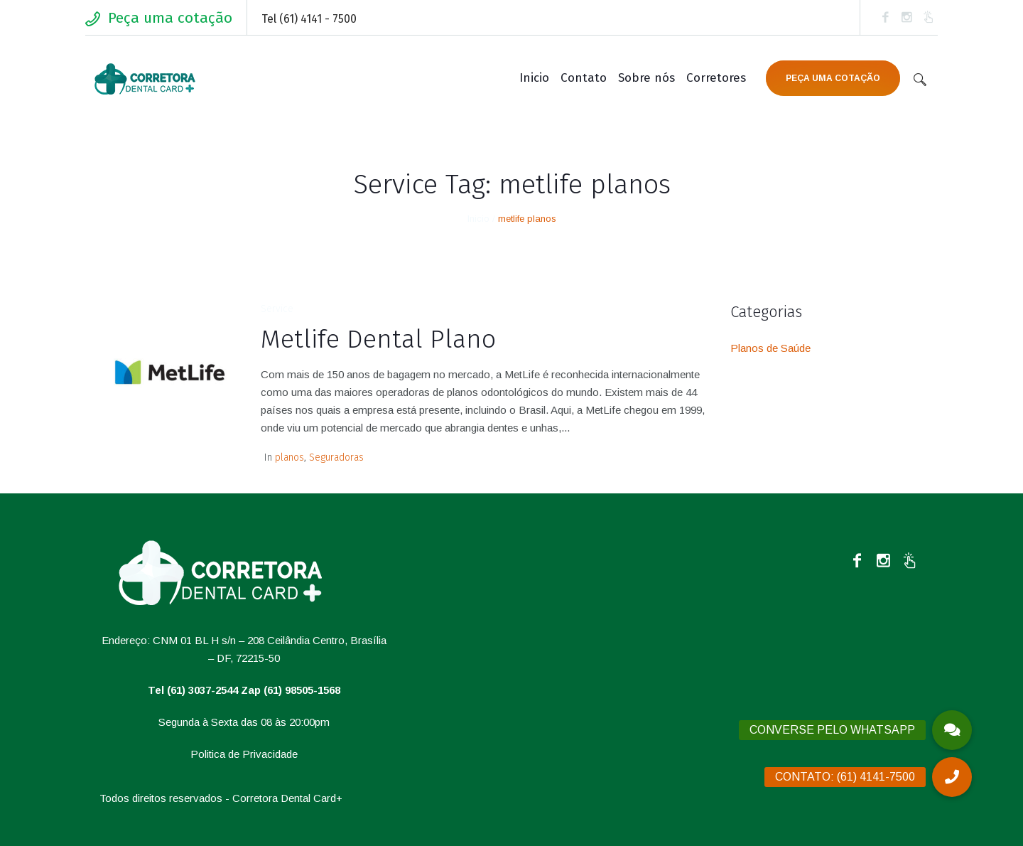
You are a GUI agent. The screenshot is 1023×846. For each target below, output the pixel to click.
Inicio (478, 218)
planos (289, 457)
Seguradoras (336, 457)
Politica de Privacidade (244, 754)
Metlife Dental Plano (378, 339)
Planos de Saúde (770, 348)
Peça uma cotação (170, 18)
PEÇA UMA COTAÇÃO (833, 78)
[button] (952, 777)
